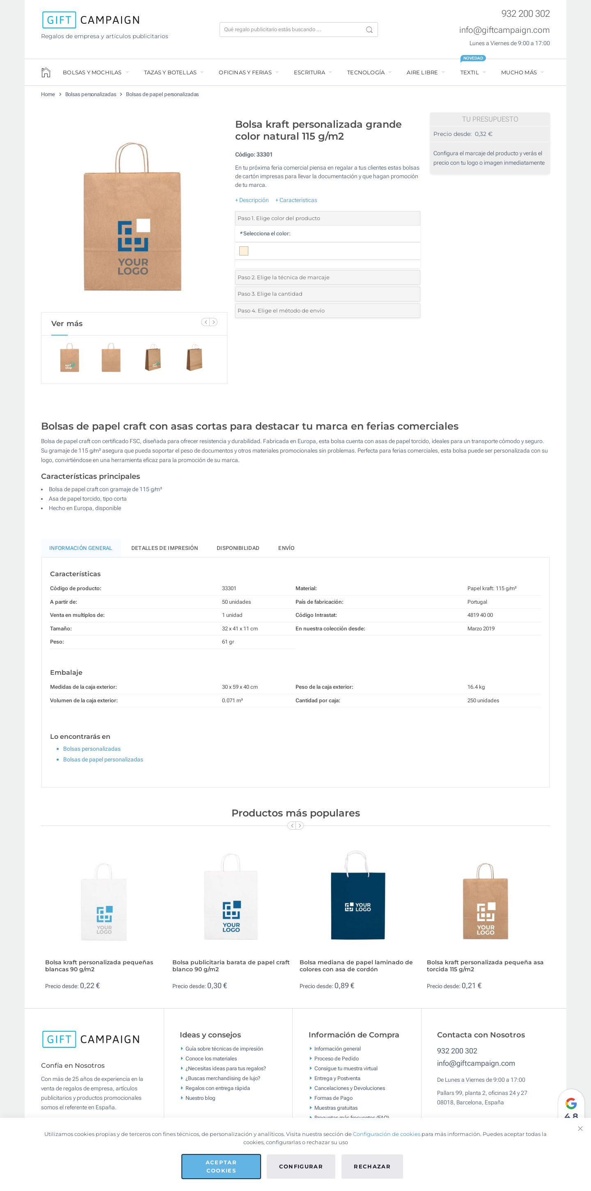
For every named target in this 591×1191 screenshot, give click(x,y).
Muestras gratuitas (335, 1111)
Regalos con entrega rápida (218, 1092)
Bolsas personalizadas (90, 94)
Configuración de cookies (386, 1134)
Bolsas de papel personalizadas (162, 94)
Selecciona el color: (265, 233)
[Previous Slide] (205, 322)
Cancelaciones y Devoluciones (349, 1092)
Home (48, 94)
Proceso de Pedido (336, 1062)
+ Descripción (252, 200)
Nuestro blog (200, 1102)
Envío (286, 552)
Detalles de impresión (164, 552)
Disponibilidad (238, 552)
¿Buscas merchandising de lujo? (223, 1082)
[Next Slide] (213, 322)
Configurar (301, 1166)
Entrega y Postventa (337, 1082)
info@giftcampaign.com (504, 30)
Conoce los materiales (211, 1062)
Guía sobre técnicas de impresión (224, 1052)
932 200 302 (526, 13)
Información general (337, 1052)
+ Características (296, 200)
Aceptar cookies (221, 1166)
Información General (80, 552)
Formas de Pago (333, 1102)
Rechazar (372, 1166)
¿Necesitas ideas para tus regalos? (226, 1072)
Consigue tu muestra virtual (346, 1072)
